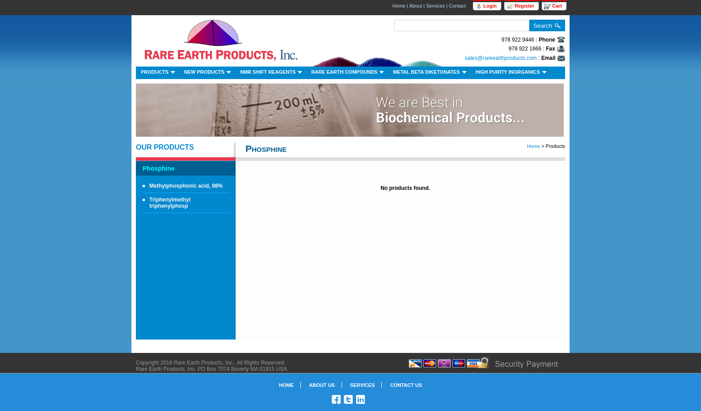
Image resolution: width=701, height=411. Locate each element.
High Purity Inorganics (512, 73)
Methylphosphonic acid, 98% (186, 186)
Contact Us (406, 385)
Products (159, 73)
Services (435, 5)
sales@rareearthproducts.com (501, 58)
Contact (457, 5)
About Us (321, 385)
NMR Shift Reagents (272, 73)
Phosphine (159, 168)
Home (398, 5)
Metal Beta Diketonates (431, 73)
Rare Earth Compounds (348, 73)
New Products (208, 73)
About (415, 5)
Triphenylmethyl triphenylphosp (169, 203)
